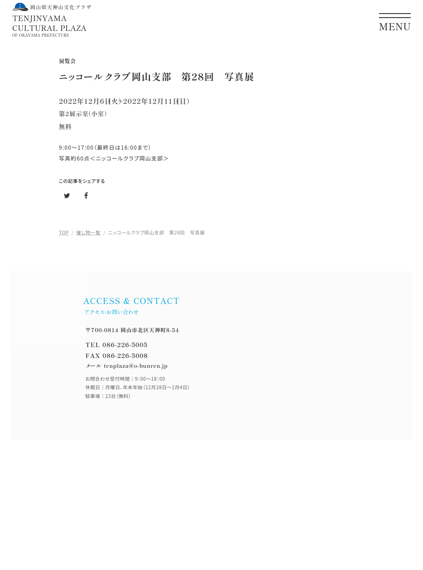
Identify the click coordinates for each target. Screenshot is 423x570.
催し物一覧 (88, 232)
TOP (64, 232)
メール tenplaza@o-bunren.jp (126, 365)
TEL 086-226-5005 (116, 344)
